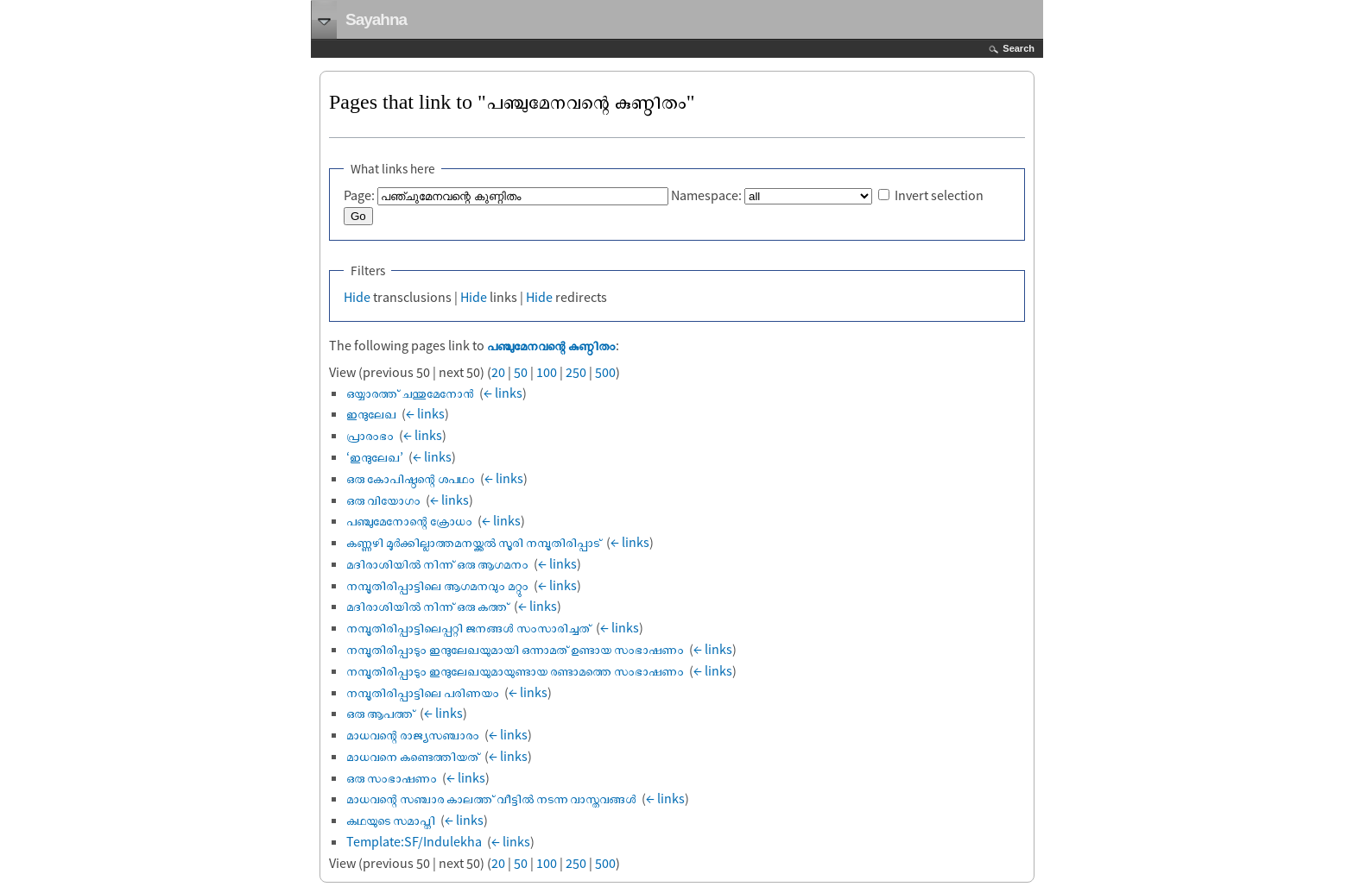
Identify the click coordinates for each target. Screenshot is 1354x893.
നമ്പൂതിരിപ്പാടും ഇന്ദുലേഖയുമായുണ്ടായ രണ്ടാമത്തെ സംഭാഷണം (515, 670)
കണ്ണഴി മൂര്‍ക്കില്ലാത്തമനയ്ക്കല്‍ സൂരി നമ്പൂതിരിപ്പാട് (473, 541)
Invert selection (939, 195)
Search (1018, 48)
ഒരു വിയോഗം (383, 499)
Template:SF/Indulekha (414, 841)
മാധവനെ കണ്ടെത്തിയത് (412, 755)
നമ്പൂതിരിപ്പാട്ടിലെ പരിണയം (422, 692)
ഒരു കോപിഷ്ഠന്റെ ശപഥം (410, 478)
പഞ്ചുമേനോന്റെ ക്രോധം (409, 520)
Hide (357, 296)
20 (498, 371)
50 (521, 371)
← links (503, 392)
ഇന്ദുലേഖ (371, 413)
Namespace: (706, 195)
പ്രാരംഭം (370, 434)
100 (546, 371)
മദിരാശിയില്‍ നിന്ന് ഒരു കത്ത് (427, 605)
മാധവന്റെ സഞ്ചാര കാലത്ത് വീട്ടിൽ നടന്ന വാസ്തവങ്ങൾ (491, 798)
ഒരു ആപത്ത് (380, 712)
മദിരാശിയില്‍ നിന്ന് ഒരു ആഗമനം (437, 563)
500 (605, 371)
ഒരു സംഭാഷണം (391, 777)
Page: (359, 195)
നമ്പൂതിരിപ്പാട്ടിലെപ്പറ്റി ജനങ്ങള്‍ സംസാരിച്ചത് (468, 627)
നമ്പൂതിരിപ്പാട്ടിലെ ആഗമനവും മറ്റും (437, 585)
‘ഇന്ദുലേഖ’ (374, 456)
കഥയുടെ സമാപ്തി (390, 819)
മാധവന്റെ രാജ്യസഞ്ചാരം (412, 734)
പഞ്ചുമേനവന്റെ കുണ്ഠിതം (551, 345)
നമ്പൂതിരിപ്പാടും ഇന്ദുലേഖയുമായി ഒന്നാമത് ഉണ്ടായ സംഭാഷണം (515, 648)
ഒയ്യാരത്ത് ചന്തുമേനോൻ (410, 392)
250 (576, 371)
